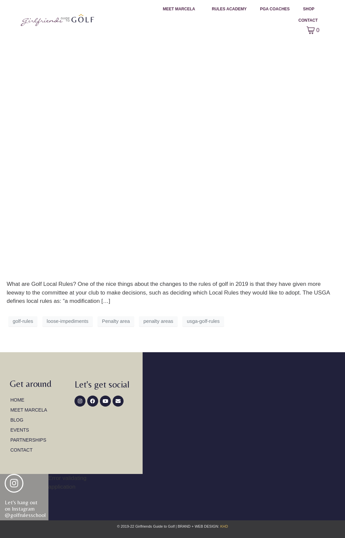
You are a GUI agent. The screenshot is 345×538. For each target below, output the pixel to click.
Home (17, 400)
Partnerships (28, 440)
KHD (223, 526)
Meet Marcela (179, 9)
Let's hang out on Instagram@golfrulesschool (25, 508)
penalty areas (158, 321)
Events (19, 430)
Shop (308, 9)
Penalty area (116, 321)
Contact (308, 20)
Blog (16, 420)
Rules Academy (229, 9)
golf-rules (23, 321)
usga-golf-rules (203, 321)
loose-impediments (68, 321)
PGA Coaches (275, 9)
